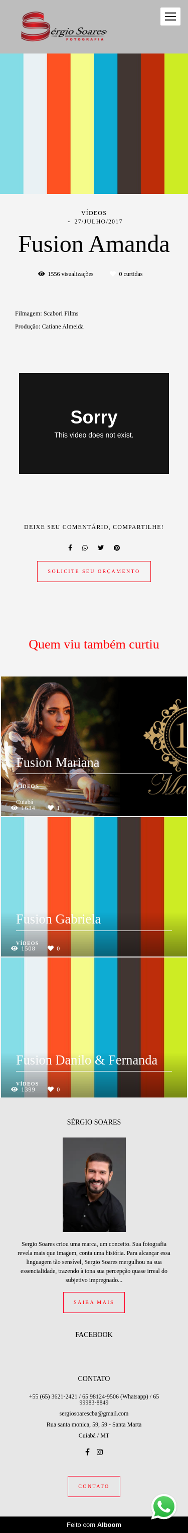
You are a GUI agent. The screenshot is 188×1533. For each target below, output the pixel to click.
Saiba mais (94, 1302)
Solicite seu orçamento (94, 571)
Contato (93, 1486)
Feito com (94, 1524)
